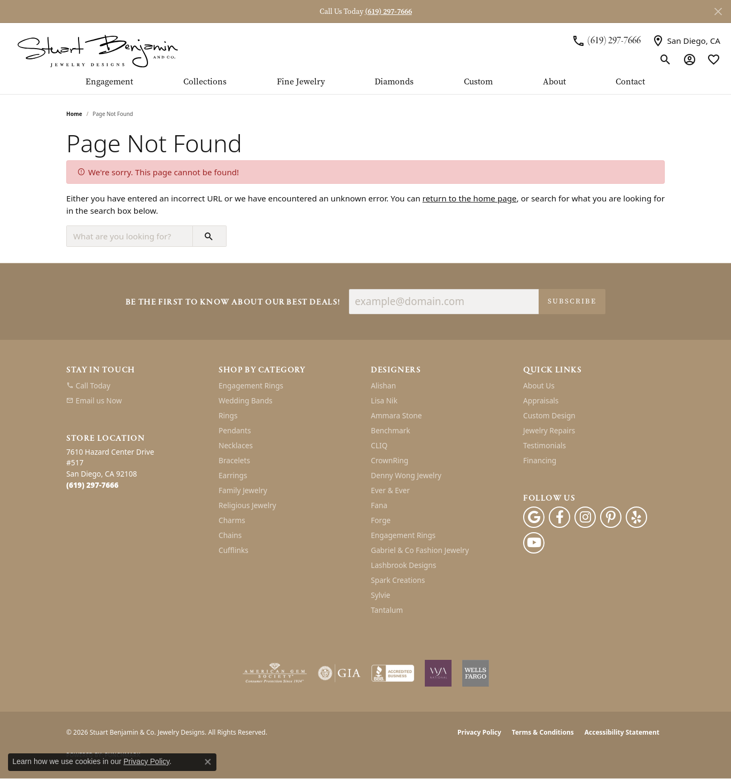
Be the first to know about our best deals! (233, 303)
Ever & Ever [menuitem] (390, 490)
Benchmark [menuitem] (390, 430)
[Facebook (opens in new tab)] (559, 517)
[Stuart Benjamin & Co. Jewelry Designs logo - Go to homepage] (97, 50)
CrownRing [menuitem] (389, 460)
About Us (539, 385)
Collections (205, 82)
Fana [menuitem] (379, 505)
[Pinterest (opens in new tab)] (610, 517)
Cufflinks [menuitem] (233, 550)
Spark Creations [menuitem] (398, 580)
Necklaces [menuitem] (236, 445)
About (554, 82)
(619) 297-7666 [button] (388, 11)
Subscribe (572, 301)
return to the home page (470, 198)
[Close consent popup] (208, 762)
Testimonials (544, 445)
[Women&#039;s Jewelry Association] (438, 673)
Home (74, 114)
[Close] (718, 11)
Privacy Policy (479, 732)
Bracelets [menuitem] (234, 460)
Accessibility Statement (622, 732)
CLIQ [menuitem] (379, 445)
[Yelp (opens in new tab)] (636, 517)
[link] (606, 40)
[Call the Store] (92, 485)
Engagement (109, 82)
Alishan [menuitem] (383, 385)
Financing (539, 460)
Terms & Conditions (543, 732)
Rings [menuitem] (228, 415)
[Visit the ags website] (275, 673)
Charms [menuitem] (232, 520)
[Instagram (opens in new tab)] (585, 517)
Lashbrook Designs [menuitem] (403, 565)
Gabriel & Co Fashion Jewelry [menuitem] (420, 550)
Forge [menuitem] (381, 520)
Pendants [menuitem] (235, 430)
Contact (630, 82)
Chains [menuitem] (230, 535)
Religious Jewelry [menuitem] (247, 505)
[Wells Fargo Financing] (475, 673)
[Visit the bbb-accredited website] (392, 673)
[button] (665, 59)
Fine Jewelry (301, 82)
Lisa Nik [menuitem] (384, 400)
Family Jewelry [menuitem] (243, 490)
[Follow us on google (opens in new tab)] (534, 517)
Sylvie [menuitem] (380, 595)
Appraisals (540, 400)
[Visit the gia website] (339, 673)
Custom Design (549, 415)
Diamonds (394, 82)
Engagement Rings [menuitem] (251, 385)
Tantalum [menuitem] (387, 610)
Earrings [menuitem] (233, 475)
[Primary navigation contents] (365, 85)
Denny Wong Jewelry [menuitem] (406, 475)
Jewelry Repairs (549, 430)
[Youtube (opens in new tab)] (534, 543)
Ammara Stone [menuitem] (396, 415)
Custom (478, 82)
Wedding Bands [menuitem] (246, 400)
